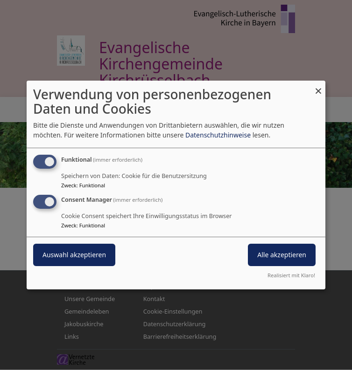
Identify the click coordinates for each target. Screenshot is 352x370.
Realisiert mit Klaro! (291, 275)
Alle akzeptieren (281, 254)
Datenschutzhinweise (218, 134)
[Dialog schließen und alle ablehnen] (318, 86)
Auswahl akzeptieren (74, 254)
